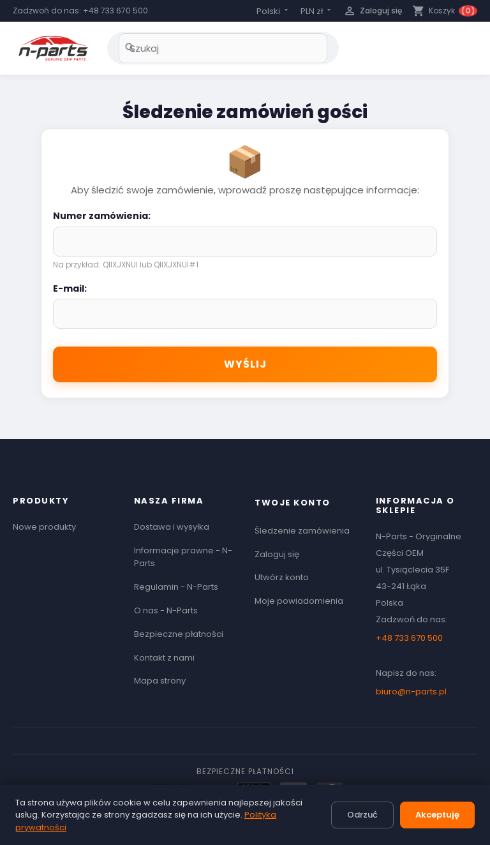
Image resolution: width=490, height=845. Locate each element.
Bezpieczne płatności (178, 634)
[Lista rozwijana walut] (317, 11)
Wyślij (245, 364)
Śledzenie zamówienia (302, 531)
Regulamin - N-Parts (176, 587)
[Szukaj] (223, 48)
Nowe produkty (44, 527)
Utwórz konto (282, 577)
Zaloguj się (277, 554)
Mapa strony (160, 681)
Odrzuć (362, 815)
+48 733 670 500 (115, 10)
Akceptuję (437, 815)
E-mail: (70, 288)
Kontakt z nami (164, 658)
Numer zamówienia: (102, 216)
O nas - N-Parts (166, 610)
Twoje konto (292, 503)
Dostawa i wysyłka (171, 527)
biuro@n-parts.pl (411, 691)
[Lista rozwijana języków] (273, 11)
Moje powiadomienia (299, 601)
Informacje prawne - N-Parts (183, 557)
